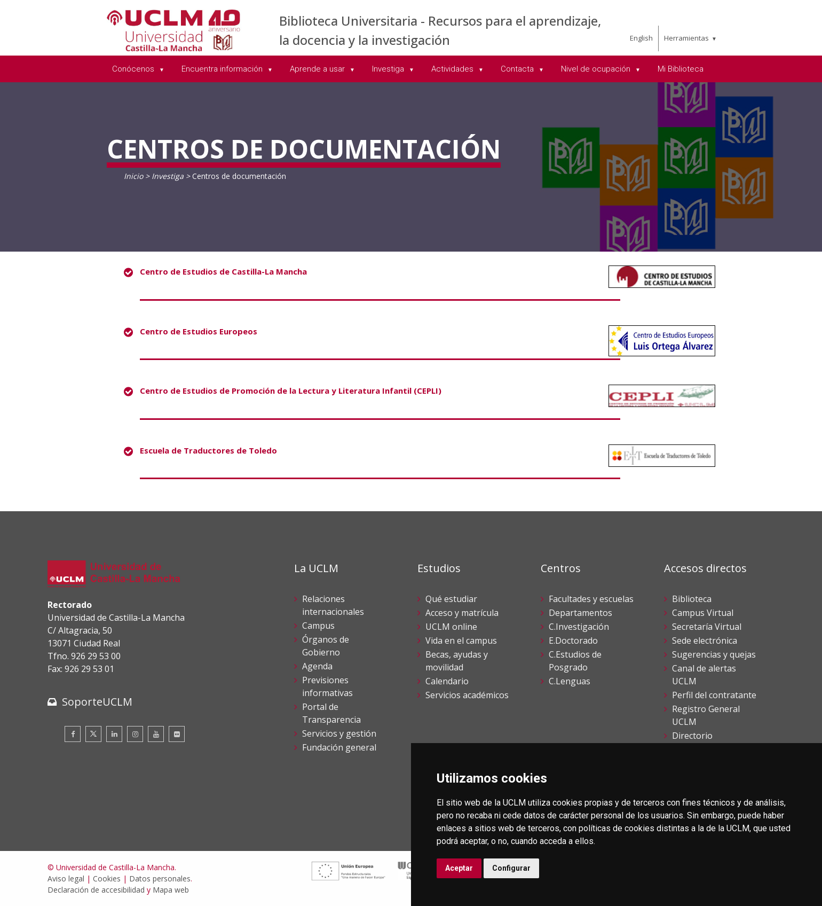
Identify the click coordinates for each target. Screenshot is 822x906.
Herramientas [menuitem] (686, 38)
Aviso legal (66, 878)
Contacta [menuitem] (518, 69)
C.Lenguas (569, 681)
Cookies (107, 878)
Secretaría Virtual (706, 626)
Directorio (692, 735)
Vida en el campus (461, 640)
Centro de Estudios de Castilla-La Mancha (223, 271)
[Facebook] (73, 734)
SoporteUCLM (97, 701)
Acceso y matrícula (462, 613)
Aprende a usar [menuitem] (318, 69)
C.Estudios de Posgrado (575, 661)
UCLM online (451, 626)
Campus (318, 625)
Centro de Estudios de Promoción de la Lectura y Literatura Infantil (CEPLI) (290, 390)
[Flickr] (177, 734)
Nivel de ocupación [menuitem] (597, 69)
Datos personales (160, 878)
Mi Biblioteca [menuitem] (681, 69)
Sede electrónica (704, 640)
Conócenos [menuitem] (134, 69)
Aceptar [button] (459, 868)
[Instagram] (135, 734)
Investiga (168, 176)
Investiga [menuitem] (389, 69)
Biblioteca (692, 599)
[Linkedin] (114, 734)
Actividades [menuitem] (453, 69)
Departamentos (580, 613)
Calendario (447, 681)
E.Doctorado (573, 640)
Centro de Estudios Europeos (198, 331)
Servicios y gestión (339, 733)
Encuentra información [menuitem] (223, 69)
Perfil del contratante (714, 695)
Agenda (317, 666)
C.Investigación (579, 626)
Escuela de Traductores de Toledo (208, 450)
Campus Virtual (702, 613)
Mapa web (171, 890)
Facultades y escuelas (591, 599)
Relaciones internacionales (333, 605)
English (641, 38)
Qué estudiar (451, 599)
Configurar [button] (511, 868)
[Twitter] (93, 734)
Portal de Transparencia (331, 713)
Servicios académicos (467, 695)
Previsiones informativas (327, 686)
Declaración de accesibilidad (96, 890)
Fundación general (339, 747)
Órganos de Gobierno (325, 646)
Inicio (133, 176)
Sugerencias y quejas (714, 654)
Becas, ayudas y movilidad (456, 661)
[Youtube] (156, 734)
